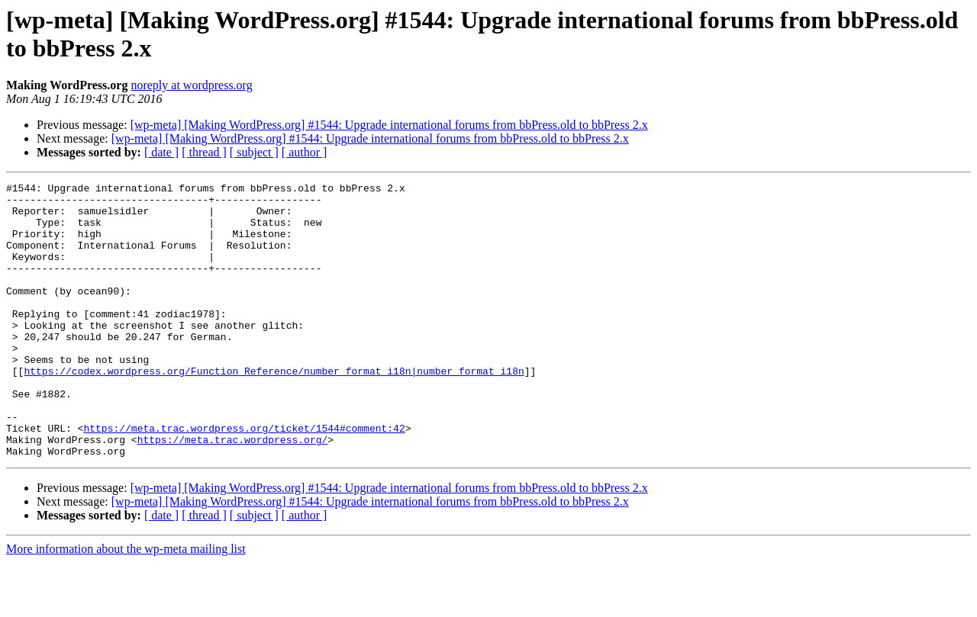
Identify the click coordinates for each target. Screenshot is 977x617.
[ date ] (161, 152)
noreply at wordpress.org (191, 85)
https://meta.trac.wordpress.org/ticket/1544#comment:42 (244, 478)
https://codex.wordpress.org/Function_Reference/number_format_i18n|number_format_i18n (274, 409)
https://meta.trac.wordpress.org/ (232, 492)
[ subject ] (254, 152)
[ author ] (304, 152)
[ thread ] (204, 152)
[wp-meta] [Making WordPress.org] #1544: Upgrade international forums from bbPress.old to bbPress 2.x (389, 124)
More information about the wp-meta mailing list (126, 603)
